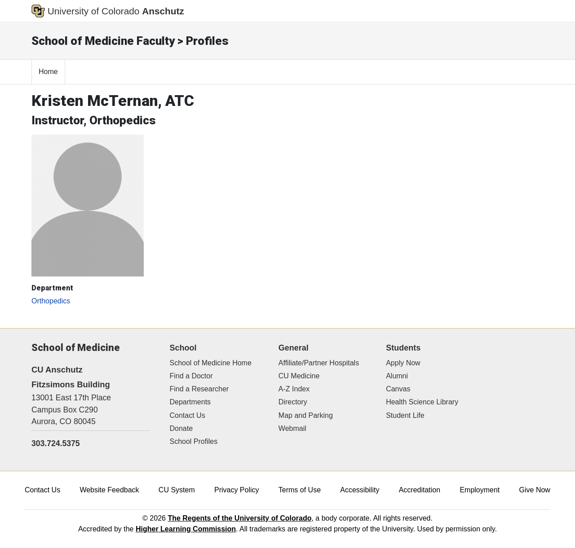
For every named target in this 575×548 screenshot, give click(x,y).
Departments (190, 402)
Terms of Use (300, 490)
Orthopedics (50, 301)
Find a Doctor (191, 376)
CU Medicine (299, 376)
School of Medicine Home (211, 363)
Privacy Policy (236, 490)
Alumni (397, 376)
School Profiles (194, 441)
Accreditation (420, 490)
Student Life (405, 415)
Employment (480, 490)
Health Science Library (422, 402)
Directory (293, 402)
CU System (177, 490)
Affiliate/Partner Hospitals (319, 363)
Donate (181, 428)
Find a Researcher (199, 389)
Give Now (534, 490)
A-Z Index (294, 389)
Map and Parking (306, 415)
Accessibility (359, 490)
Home (48, 71)
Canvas (398, 389)
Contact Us (187, 415)
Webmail (292, 428)
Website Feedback (109, 490)
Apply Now (403, 363)
